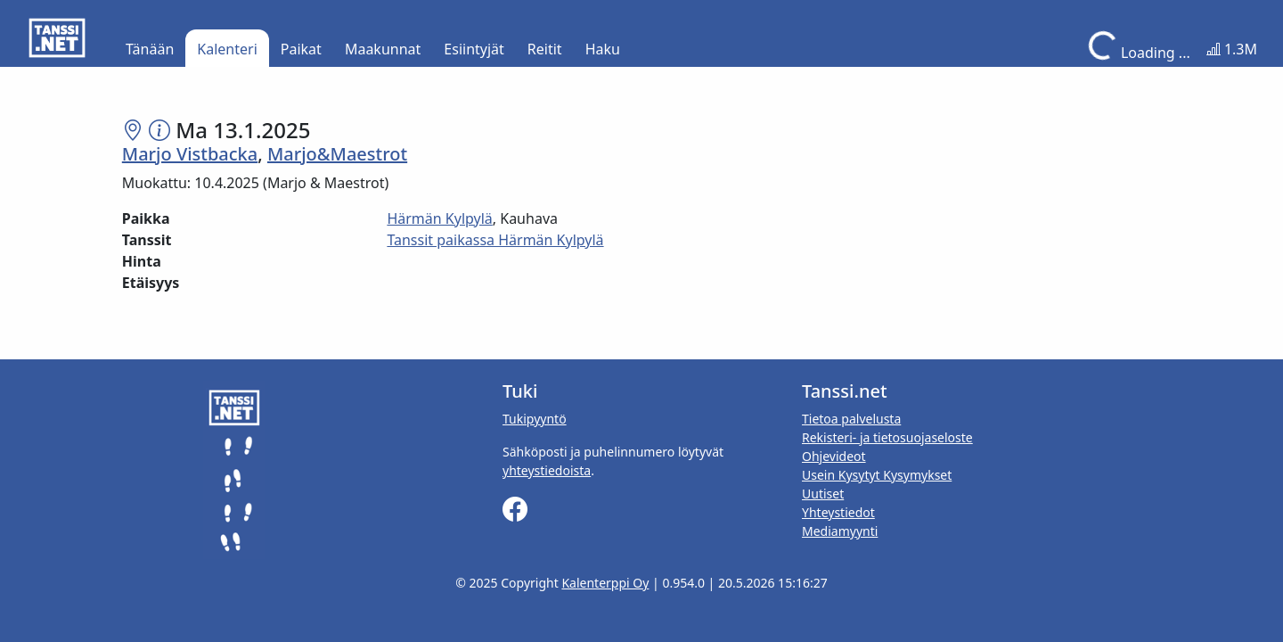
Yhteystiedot (838, 512)
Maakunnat (383, 49)
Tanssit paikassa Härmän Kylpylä (495, 240)
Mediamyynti (840, 531)
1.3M (1231, 49)
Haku (602, 49)
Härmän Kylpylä (439, 218)
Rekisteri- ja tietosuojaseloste (887, 437)
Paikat (301, 49)
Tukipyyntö (535, 418)
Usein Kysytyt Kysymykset (877, 474)
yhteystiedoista (547, 470)
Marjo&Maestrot (337, 154)
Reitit (544, 49)
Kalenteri (227, 49)
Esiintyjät (474, 49)
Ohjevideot (834, 456)
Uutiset (823, 493)
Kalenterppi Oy (605, 582)
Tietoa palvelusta (851, 418)
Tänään (150, 49)
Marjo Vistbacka (189, 154)
